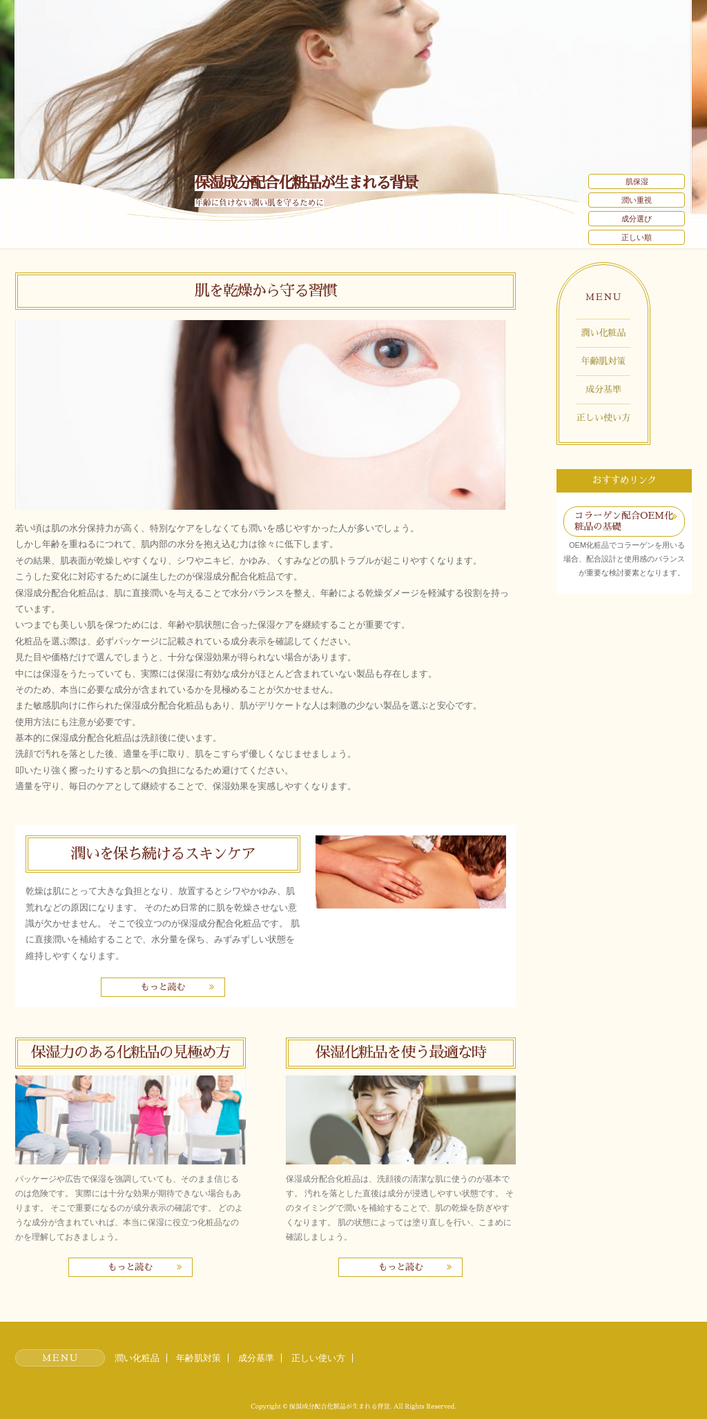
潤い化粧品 (603, 332)
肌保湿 (637, 181)
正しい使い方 (603, 417)
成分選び (636, 219)
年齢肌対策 (603, 361)
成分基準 (603, 389)
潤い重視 (636, 200)
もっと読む (162, 986)
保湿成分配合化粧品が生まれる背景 (306, 183)
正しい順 (636, 237)
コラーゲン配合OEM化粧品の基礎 (624, 521)
